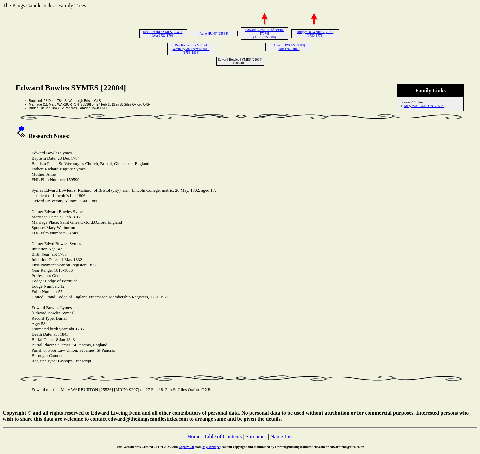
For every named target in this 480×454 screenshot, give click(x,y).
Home (193, 436)
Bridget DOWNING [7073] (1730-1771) (315, 33)
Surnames (256, 436)
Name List (281, 436)
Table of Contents (223, 436)
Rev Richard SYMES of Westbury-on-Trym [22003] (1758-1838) (191, 48)
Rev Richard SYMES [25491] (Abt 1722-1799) (163, 33)
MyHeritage (211, 447)
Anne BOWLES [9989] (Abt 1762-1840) (289, 47)
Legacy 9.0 (186, 447)
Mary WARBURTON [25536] (424, 106)
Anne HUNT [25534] (214, 33)
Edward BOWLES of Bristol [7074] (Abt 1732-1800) (264, 33)
